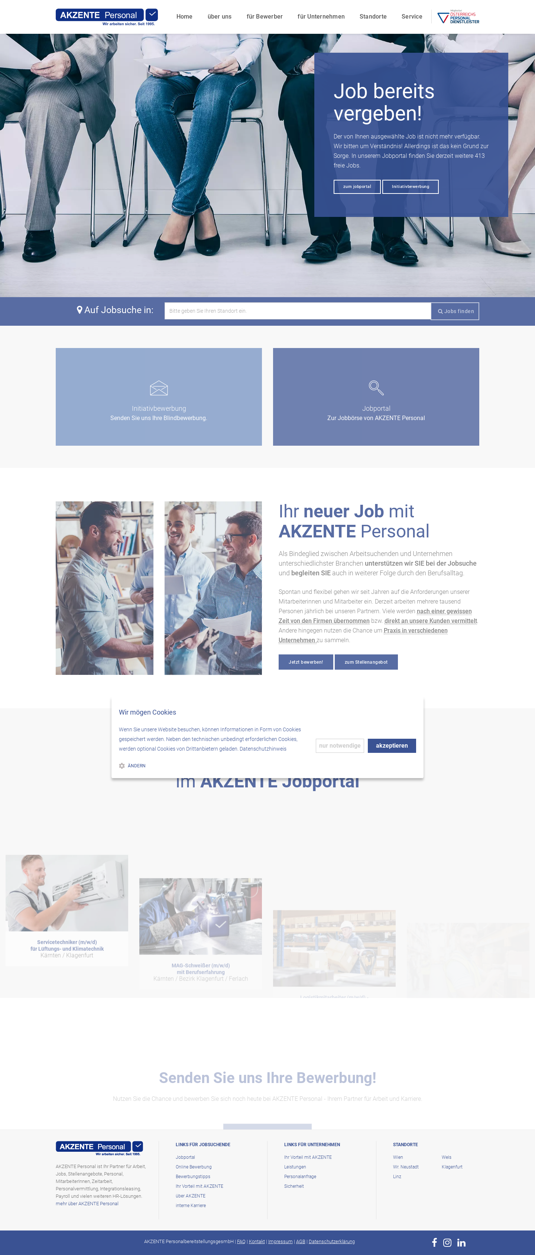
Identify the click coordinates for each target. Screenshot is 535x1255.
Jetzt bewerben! (306, 662)
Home (182, 13)
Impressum (280, 1241)
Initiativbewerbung (410, 186)
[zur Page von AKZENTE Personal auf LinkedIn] (461, 1242)
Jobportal (185, 1157)
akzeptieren (392, 745)
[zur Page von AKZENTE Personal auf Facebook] (434, 1242)
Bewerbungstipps (193, 1176)
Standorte (371, 13)
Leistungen (295, 1167)
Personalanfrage (300, 1176)
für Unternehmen (319, 13)
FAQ (241, 1241)
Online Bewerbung (194, 1167)
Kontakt (257, 1241)
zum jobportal (357, 186)
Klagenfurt (452, 1167)
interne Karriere (191, 1205)
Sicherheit (294, 1186)
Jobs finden (456, 311)
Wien (398, 1157)
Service (410, 13)
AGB (300, 1241)
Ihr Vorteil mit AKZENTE (199, 1186)
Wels (446, 1157)
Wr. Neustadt (406, 1167)
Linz (397, 1176)
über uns (217, 13)
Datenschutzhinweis (263, 749)
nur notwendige (340, 745)
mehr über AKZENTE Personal (87, 1203)
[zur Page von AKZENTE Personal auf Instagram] (447, 1242)
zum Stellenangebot (366, 662)
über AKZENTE (190, 1196)
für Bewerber (262, 13)
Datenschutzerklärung (332, 1241)
